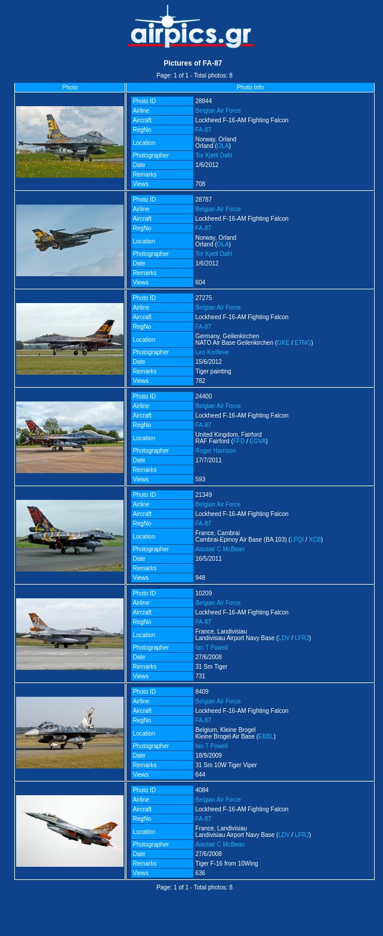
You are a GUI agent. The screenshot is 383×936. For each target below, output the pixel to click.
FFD (239, 441)
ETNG (303, 342)
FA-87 (203, 129)
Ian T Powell (211, 647)
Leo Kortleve (211, 352)
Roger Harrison (215, 450)
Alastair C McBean (220, 549)
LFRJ (302, 638)
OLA (223, 146)
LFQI (297, 539)
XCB (315, 539)
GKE (283, 342)
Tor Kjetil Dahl (213, 155)
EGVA (258, 441)
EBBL (266, 736)
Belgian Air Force (217, 110)
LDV (283, 638)
